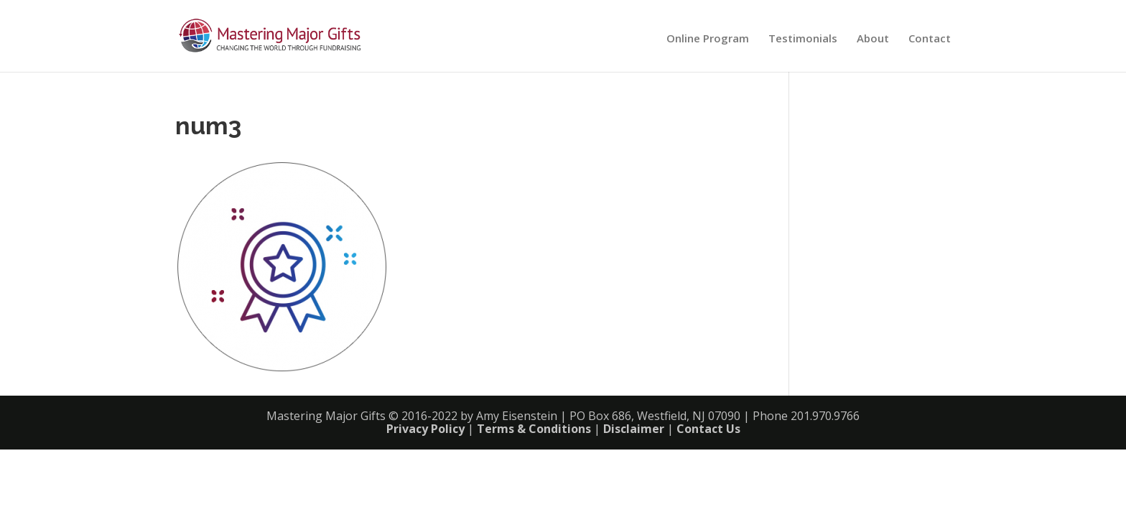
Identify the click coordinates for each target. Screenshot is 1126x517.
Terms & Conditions (534, 429)
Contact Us (708, 429)
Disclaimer (633, 429)
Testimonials (802, 39)
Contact (929, 39)
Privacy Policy (425, 429)
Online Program (707, 39)
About (873, 39)
